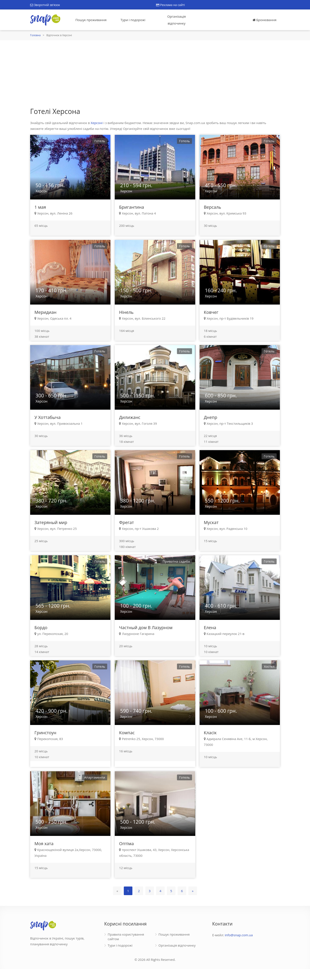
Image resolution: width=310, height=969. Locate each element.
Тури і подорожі (133, 20)
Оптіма (126, 843)
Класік (210, 733)
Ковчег (211, 312)
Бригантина (131, 207)
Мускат (211, 522)
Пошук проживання (91, 20)
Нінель (126, 312)
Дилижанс (129, 417)
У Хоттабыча (47, 417)
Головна (35, 35)
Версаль (212, 207)
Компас (127, 733)
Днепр (210, 417)
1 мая (40, 207)
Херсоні (97, 123)
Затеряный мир (50, 522)
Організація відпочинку (176, 19)
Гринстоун (45, 733)
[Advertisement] (155, 72)
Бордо (40, 627)
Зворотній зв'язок (45, 5)
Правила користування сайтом (126, 936)
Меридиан (45, 312)
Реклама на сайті (170, 5)
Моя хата (43, 843)
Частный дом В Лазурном (145, 627)
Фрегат (126, 522)
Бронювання (264, 20)
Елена (210, 627)
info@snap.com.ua (239, 935)
